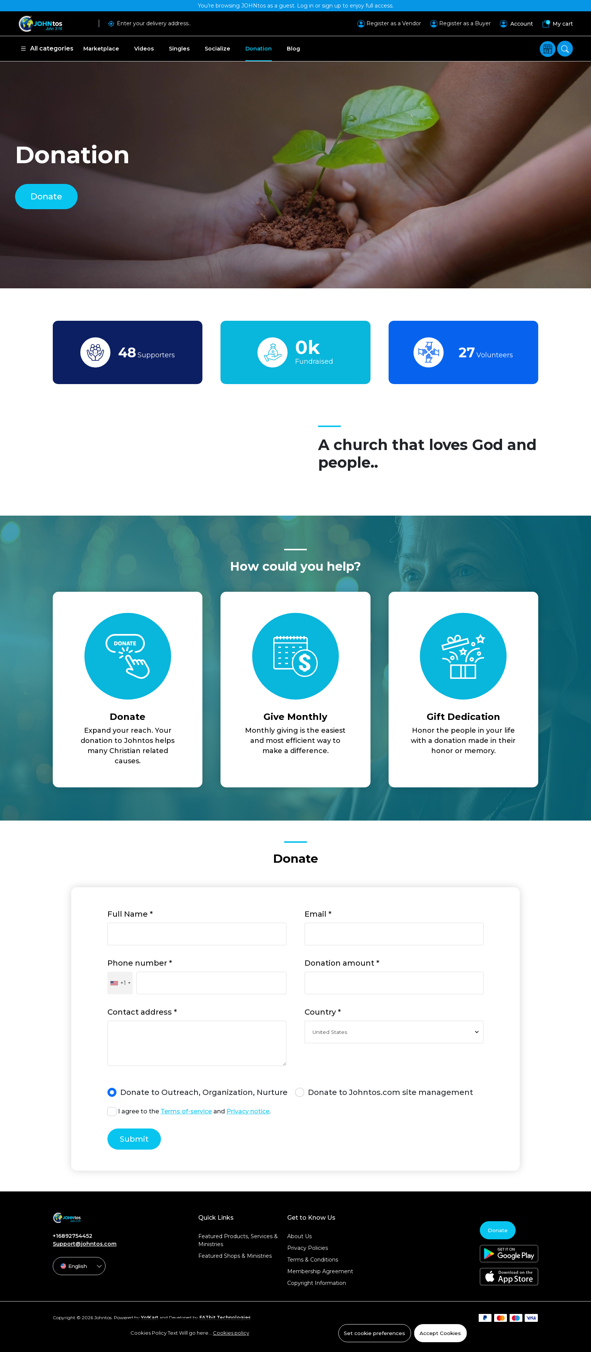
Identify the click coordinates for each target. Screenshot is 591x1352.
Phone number (139, 963)
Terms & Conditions (312, 1259)
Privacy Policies (307, 1248)
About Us (299, 1236)
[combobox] (120, 983)
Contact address (142, 1012)
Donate (46, 197)
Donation (258, 48)
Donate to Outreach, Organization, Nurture (197, 1092)
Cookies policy (231, 1333)
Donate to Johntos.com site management (384, 1092)
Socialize (217, 48)
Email (318, 914)
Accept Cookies (440, 1333)
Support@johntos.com (84, 1243)
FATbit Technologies (225, 1317)
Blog (293, 48)
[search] (565, 49)
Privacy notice (248, 1111)
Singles (179, 48)
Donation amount (342, 963)
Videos (144, 48)
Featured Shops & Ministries (235, 1255)
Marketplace (101, 48)
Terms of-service (186, 1111)
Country (323, 1012)
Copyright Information (316, 1283)
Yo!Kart (149, 1317)
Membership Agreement (320, 1271)
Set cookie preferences (374, 1333)
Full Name (130, 914)
